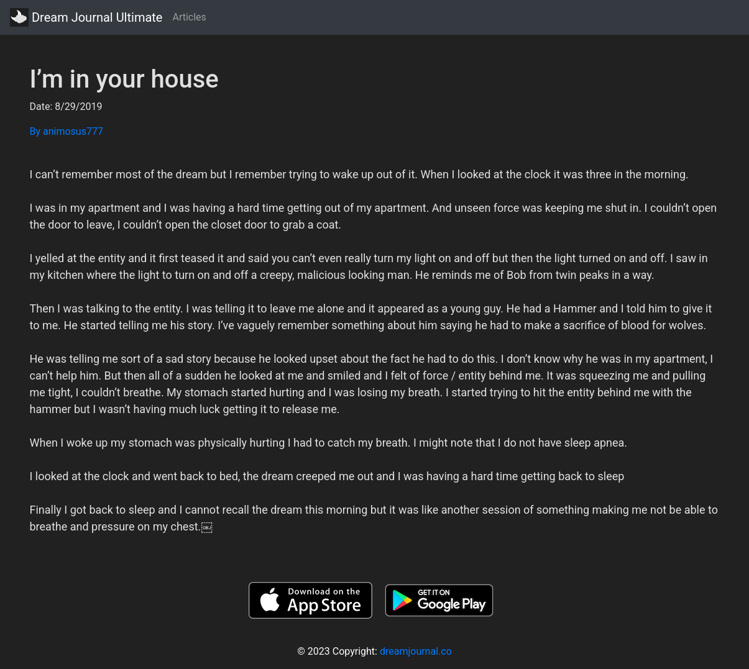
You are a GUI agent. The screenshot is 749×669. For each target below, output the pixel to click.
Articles (189, 17)
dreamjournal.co (416, 651)
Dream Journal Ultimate (86, 17)
